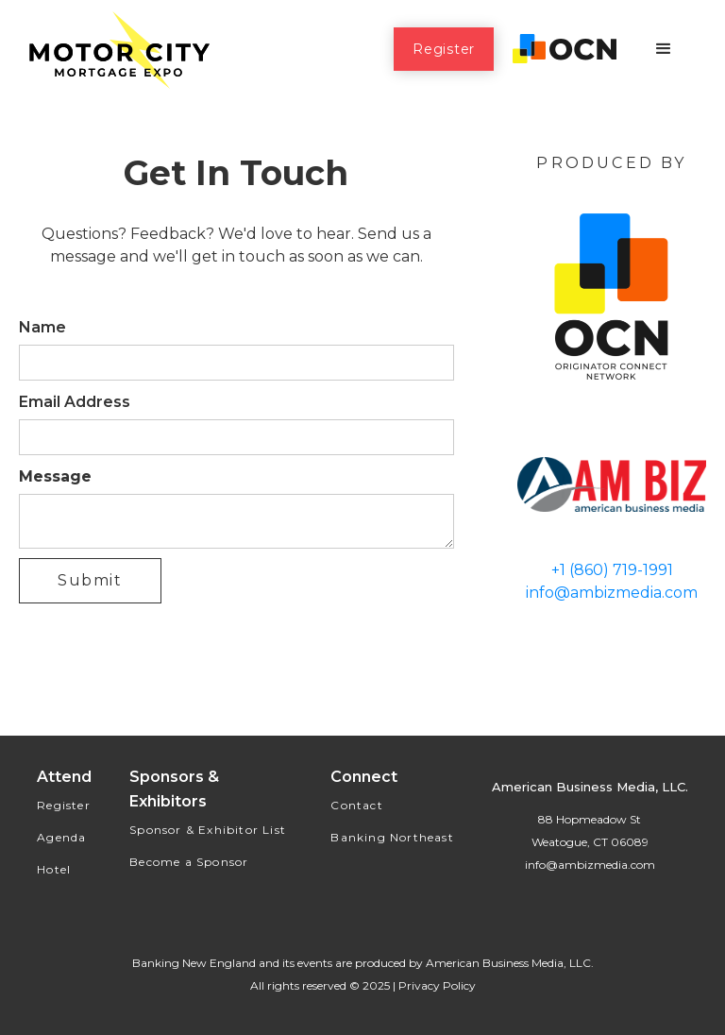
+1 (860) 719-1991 (612, 570)
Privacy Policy (437, 985)
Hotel (54, 869)
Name (42, 327)
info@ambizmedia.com (612, 593)
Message (55, 476)
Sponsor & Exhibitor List (207, 830)
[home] (118, 49)
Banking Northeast (391, 837)
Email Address (74, 402)
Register (444, 49)
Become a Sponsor (188, 862)
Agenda (61, 837)
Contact (356, 805)
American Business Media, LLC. (510, 963)
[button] (663, 49)
